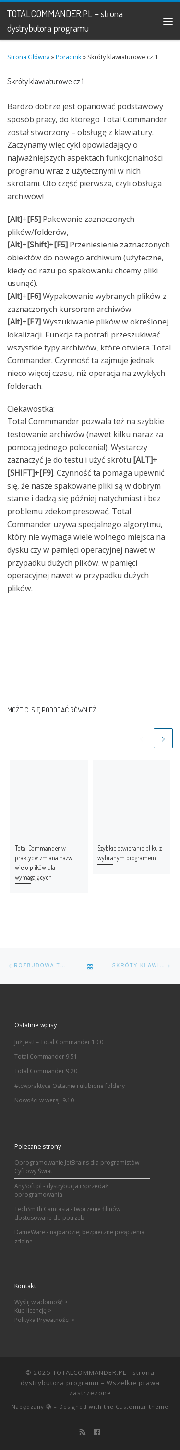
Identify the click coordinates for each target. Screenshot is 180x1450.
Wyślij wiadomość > (41, 1302)
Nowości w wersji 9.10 (44, 1100)
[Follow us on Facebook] (97, 1431)
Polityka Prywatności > (44, 1320)
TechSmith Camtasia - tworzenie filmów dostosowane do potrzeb (67, 1213)
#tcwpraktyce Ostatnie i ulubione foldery (69, 1086)
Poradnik (69, 56)
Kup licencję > (32, 1311)
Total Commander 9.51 (45, 1056)
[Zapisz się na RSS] (83, 1431)
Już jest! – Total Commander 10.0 (58, 1042)
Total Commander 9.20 (45, 1071)
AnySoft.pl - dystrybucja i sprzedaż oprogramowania (61, 1190)
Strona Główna (28, 56)
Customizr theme (142, 1406)
